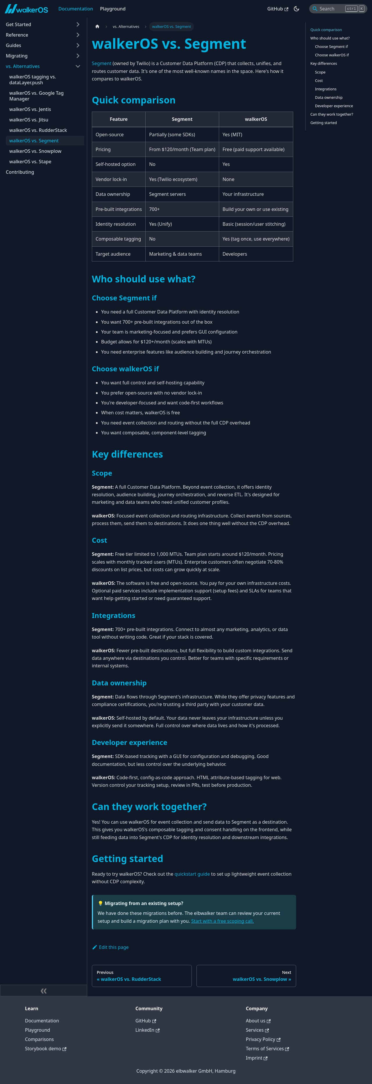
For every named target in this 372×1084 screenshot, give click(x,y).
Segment (101, 63)
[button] (43, 24)
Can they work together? (331, 114)
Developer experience (334, 105)
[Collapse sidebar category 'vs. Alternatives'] (77, 66)
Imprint (257, 1058)
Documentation (75, 9)
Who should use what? (330, 38)
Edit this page (110, 947)
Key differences (323, 63)
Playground (113, 9)
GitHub (277, 9)
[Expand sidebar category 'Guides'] (77, 45)
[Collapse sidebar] (43, 990)
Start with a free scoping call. (222, 921)
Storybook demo (46, 1048)
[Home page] (97, 26)
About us (258, 1020)
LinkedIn (147, 1030)
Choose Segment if (331, 46)
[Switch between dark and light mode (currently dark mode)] (296, 8)
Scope (320, 72)
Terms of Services (267, 1048)
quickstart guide (192, 874)
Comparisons (39, 1039)
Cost (319, 80)
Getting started (323, 122)
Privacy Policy (263, 1039)
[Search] (338, 8)
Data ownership (329, 97)
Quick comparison (326, 29)
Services (257, 1030)
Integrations (326, 89)
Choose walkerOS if (332, 55)
